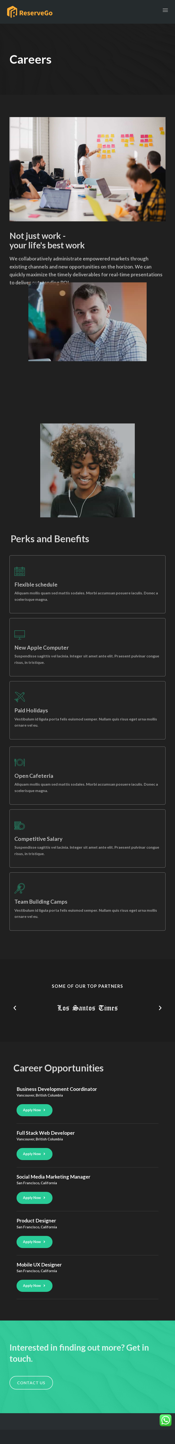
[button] (15, 1008)
